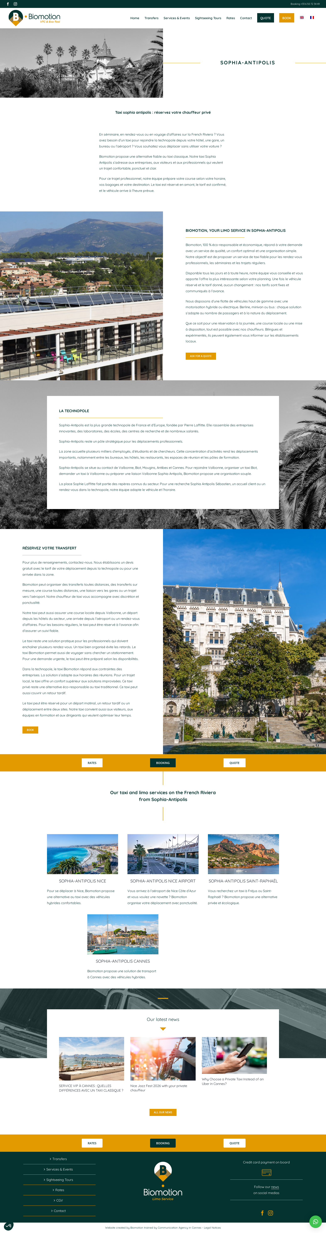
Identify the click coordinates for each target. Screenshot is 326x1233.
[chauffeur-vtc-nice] (82, 836)
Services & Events (59, 1169)
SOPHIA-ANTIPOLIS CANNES (123, 961)
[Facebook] (262, 1213)
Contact (60, 1211)
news (275, 1187)
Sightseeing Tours (59, 1180)
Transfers (59, 1159)
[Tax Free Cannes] (122, 916)
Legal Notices (212, 1227)
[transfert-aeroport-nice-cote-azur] (163, 836)
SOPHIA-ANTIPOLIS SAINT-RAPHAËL (243, 881)
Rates (59, 1190)
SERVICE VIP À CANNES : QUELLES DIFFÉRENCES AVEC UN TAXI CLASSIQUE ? (91, 1088)
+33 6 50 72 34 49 (310, 3)
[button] (315, 1222)
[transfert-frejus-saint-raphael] (243, 836)
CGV (59, 1200)
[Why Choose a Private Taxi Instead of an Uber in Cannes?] (234, 1055)
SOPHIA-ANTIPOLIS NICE (82, 881)
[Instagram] (270, 1213)
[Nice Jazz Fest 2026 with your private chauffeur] (162, 1059)
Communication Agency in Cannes (180, 1227)
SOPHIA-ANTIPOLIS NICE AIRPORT (163, 881)
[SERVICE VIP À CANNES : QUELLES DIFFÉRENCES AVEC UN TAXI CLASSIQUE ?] (91, 1059)
